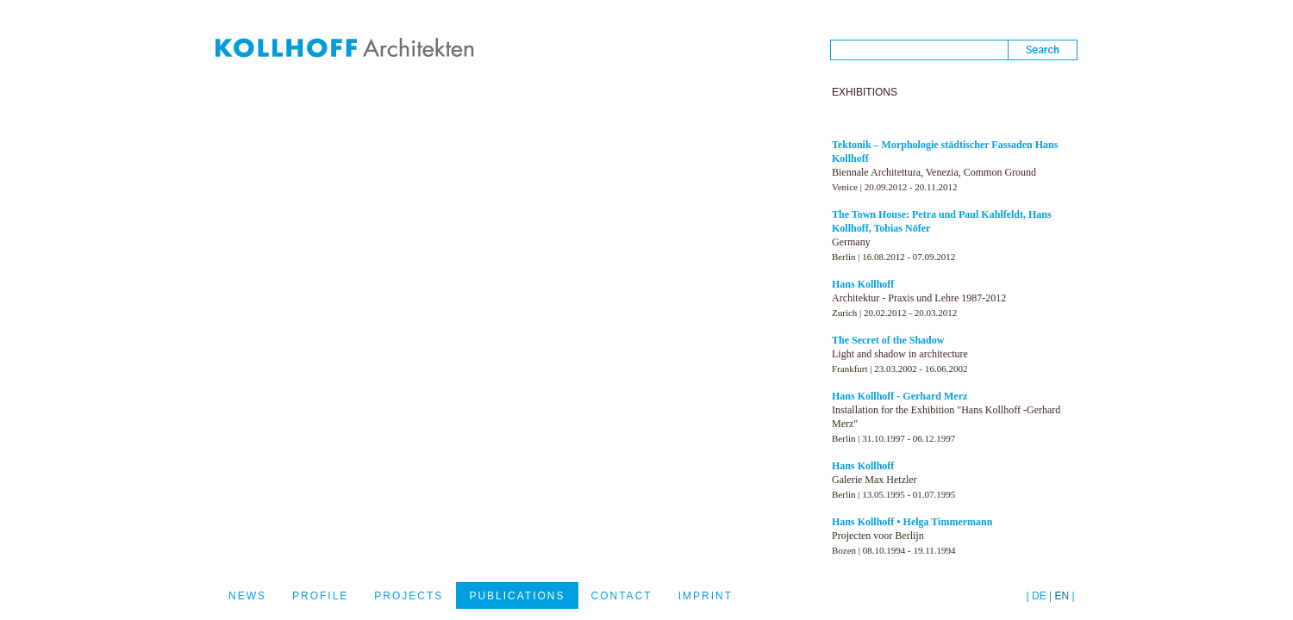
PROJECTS (408, 596)
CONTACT (622, 596)
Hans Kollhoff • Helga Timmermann (912, 522)
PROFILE (320, 596)
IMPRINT (705, 596)
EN (1062, 596)
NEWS (247, 596)
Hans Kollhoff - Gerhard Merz (899, 396)
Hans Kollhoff (863, 284)
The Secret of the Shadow (888, 340)
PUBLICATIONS (517, 596)
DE (1039, 596)
